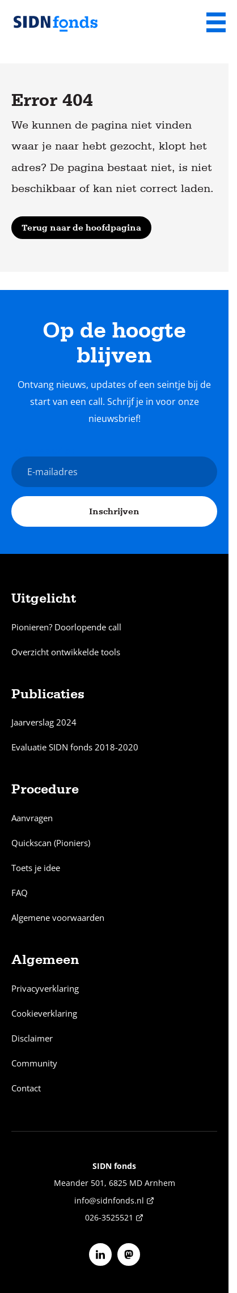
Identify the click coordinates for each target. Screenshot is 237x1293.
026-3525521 (114, 1217)
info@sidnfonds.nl (114, 1200)
